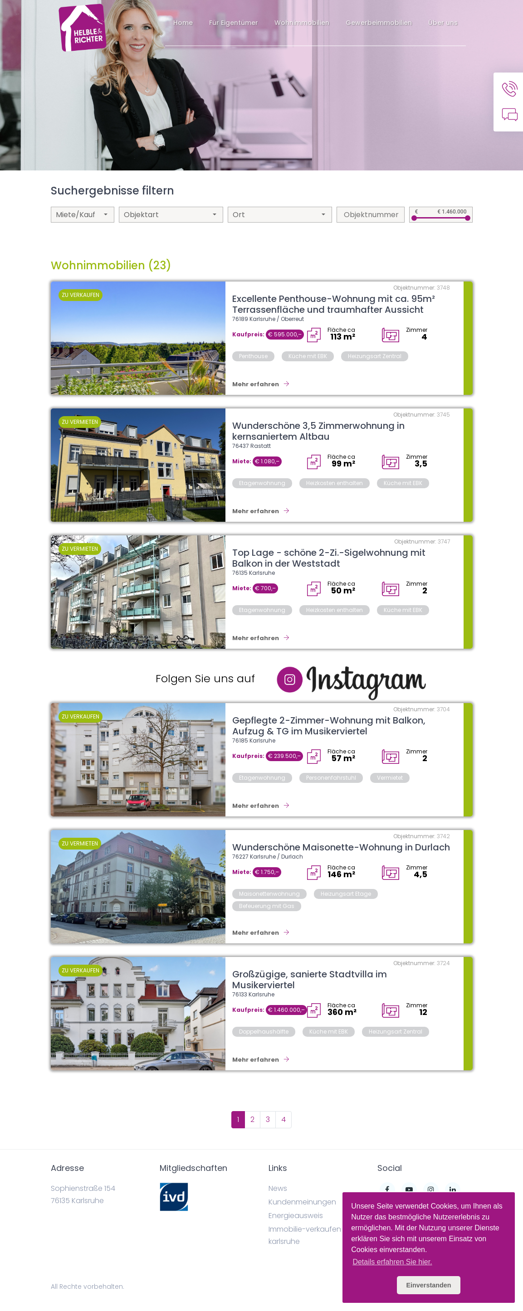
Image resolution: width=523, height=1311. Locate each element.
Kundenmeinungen (302, 1202)
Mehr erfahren (260, 384)
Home (183, 22)
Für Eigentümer (233, 22)
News (278, 1188)
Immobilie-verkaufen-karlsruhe (307, 1235)
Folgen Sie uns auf (205, 678)
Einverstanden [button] (428, 1285)
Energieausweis (296, 1215)
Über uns (443, 22)
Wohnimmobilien (301, 22)
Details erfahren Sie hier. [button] (392, 1262)
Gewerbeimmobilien (379, 22)
